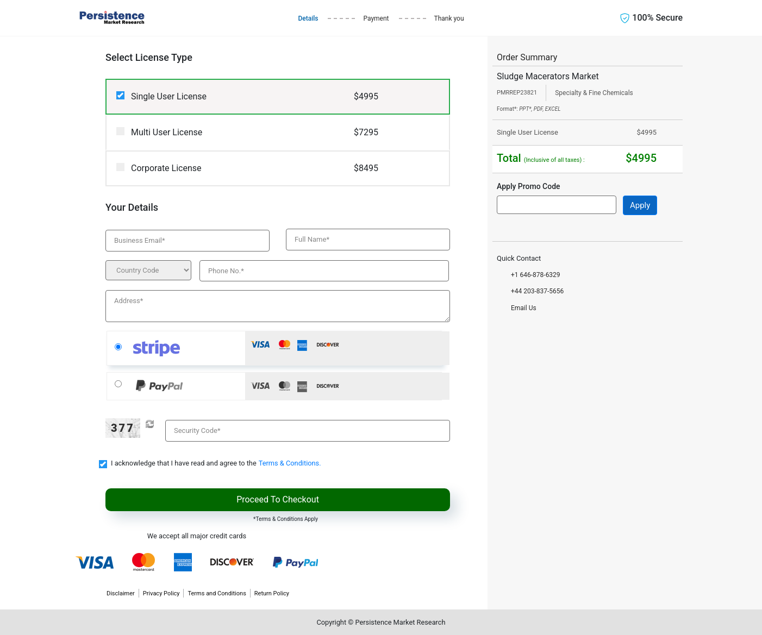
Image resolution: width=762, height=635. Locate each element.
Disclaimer (121, 593)
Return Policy (271, 593)
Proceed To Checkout (277, 499)
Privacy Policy (161, 593)
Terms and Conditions (217, 593)
